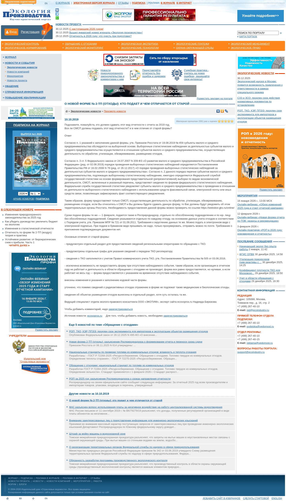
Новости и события (20, 62)
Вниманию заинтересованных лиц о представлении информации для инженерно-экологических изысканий (133, 420)
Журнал (10, 57)
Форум (12, 484)
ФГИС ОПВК (246, 254)
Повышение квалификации (25, 97)
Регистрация (30, 32)
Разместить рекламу (46, 330)
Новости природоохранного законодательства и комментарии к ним (112, 75)
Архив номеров (23, 199)
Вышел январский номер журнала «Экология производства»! (106, 32)
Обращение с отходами (81, 44)
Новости (38, 481)
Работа (97, 481)
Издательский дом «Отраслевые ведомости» (44, 489)
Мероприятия (15, 76)
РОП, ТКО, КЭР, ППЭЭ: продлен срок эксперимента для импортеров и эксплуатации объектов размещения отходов (138, 331)
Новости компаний (18, 71)
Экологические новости (22, 67)
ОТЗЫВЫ (123, 3)
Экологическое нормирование (26, 48)
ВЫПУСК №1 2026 (31, 134)
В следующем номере (17, 209)
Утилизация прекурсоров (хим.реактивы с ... (254, 261)
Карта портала (248, 36)
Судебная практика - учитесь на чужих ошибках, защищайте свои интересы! (197, 75)
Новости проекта (68, 24)
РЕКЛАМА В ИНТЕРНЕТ (75, 478)
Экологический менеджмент (250, 44)
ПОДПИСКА (27, 478)
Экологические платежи (192, 44)
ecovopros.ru (94, 315)
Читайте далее (18, 245)
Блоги (22, 484)
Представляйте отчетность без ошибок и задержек (154, 73)
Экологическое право (246, 48)
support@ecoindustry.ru (251, 352)
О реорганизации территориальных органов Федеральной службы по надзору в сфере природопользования (134, 447)
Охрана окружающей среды (195, 48)
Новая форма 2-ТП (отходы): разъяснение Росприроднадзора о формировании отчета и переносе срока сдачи (135, 341)
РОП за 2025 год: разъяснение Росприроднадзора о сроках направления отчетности (120, 378)
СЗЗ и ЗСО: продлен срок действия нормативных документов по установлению (258, 101)
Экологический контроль (22, 44)
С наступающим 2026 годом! (86, 28)
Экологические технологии (140, 48)
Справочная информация (24, 91)
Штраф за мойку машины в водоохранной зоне (97, 433)
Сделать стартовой (256, 498)
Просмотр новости (115, 111)
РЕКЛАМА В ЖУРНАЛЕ (48, 478)
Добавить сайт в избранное (221, 498)
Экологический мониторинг (84, 48)
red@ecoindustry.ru (258, 310)
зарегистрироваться (121, 309)
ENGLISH (277, 498)
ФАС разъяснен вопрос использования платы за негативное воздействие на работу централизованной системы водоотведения (145, 407)
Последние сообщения (254, 241)
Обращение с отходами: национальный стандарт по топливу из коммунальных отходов (121, 365)
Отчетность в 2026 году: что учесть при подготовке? (100, 36)
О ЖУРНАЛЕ (63, 3)
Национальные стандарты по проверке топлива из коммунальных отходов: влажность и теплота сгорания (132, 352)
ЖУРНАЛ (12, 478)
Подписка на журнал (31, 125)
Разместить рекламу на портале (215, 98)
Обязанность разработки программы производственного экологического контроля (118, 460)
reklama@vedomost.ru (260, 342)
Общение (12, 86)
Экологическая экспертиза (139, 44)
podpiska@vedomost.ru (260, 326)
